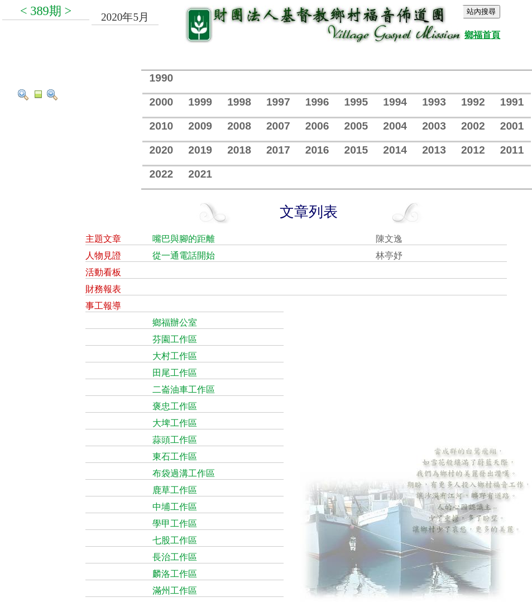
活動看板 (103, 272)
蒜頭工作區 (174, 440)
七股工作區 (174, 540)
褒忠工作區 (174, 406)
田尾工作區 (174, 373)
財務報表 (103, 289)
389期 (45, 11)
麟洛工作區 (174, 574)
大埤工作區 (174, 423)
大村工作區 (174, 356)
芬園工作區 (174, 339)
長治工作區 (174, 557)
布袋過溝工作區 (183, 473)
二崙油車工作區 (183, 389)
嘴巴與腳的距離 (183, 238)
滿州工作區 (174, 590)
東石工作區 (174, 456)
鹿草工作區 (174, 490)
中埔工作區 (174, 507)
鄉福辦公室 (174, 322)
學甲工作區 (174, 523)
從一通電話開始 (183, 255)
